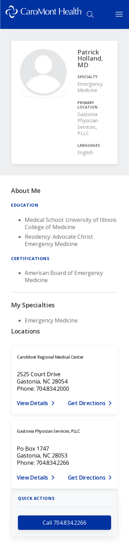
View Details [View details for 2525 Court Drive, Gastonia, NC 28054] (32, 403)
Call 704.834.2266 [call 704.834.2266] (64, 522)
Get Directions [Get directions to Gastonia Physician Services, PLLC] (87, 477)
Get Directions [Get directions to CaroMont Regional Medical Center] (87, 403)
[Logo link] (43, 14)
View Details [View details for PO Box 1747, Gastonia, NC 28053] (32, 477)
